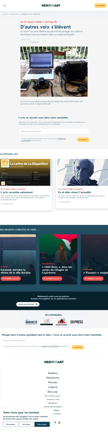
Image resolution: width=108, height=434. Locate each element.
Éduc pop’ (53, 391)
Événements (52, 377)
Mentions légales (53, 410)
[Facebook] (55, 422)
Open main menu (4, 5)
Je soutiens (100, 5)
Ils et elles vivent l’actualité (74, 192)
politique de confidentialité (50, 346)
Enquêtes (53, 373)
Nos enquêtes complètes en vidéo (18, 229)
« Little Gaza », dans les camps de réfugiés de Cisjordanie (57, 269)
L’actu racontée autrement (17, 192)
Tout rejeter (26, 424)
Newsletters (15, 14)
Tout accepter (42, 424)
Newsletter (53, 403)
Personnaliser (10, 424)
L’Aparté (53, 387)
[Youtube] (59, 422)
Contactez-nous (52, 399)
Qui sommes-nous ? (53, 396)
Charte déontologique (53, 407)
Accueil (5, 14)
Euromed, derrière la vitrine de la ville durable (16, 271)
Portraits (52, 382)
